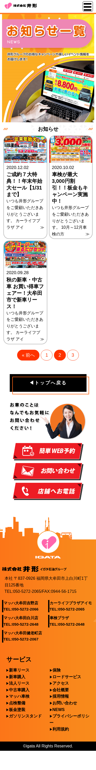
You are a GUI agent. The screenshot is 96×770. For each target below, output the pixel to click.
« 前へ (28, 355)
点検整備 (17, 703)
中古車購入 (19, 690)
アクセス (60, 683)
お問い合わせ (64, 703)
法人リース (19, 683)
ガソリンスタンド (25, 716)
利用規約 (60, 729)
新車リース (19, 670)
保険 (56, 670)
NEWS (58, 709)
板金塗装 (17, 709)
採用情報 (60, 696)
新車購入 (17, 677)
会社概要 (60, 690)
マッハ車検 (19, 696)
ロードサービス (66, 677)
